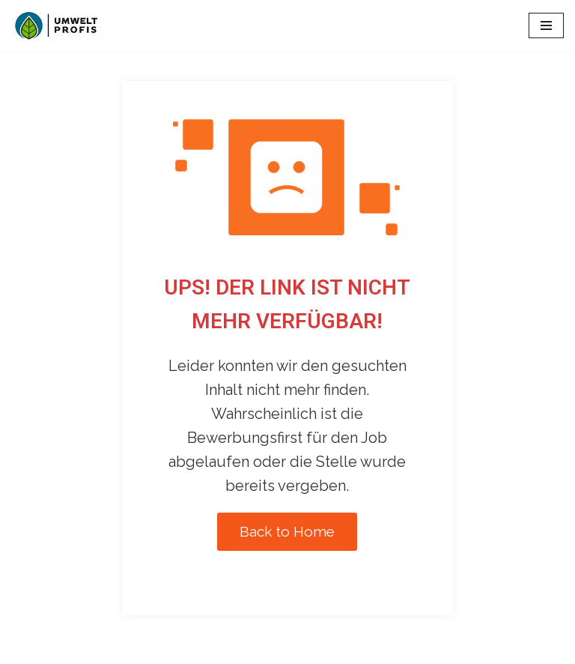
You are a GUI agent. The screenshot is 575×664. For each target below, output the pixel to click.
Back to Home (287, 531)
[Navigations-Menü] (546, 25)
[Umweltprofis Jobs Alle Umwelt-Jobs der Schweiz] (56, 25)
